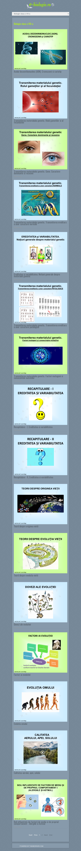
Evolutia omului (20, 724)
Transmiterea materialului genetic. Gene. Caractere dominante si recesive (37, 172)
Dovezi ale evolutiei (22, 624)
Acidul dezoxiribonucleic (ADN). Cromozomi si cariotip (37, 71)
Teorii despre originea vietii (26, 526)
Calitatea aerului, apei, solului (27, 773)
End (50, 835)
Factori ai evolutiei (22, 674)
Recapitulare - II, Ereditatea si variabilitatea (33, 477)
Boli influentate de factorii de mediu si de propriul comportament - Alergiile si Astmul (36, 822)
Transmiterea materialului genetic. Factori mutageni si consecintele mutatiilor (38, 377)
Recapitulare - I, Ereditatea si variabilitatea (33, 427)
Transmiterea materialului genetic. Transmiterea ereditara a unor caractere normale (40, 223)
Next (46, 835)
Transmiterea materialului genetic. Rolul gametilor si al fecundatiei (38, 121)
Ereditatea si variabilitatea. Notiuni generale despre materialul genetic (37, 275)
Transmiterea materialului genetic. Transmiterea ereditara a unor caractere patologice (40, 326)
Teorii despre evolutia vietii (26, 575)
